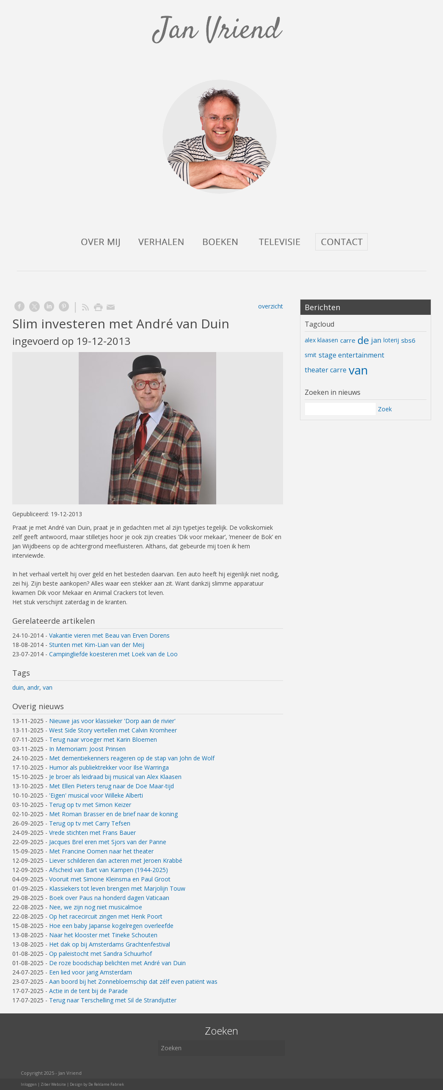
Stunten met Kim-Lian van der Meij (96, 645)
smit (310, 355)
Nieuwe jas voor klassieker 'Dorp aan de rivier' (112, 721)
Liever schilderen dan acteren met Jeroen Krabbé (115, 860)
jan (376, 340)
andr (33, 687)
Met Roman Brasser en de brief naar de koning (113, 814)
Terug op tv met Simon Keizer (90, 805)
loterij (391, 340)
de (363, 340)
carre (347, 340)
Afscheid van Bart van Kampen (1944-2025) (108, 870)
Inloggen (29, 1084)
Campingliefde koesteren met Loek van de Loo (113, 654)
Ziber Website (53, 1084)
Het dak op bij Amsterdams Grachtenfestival (109, 944)
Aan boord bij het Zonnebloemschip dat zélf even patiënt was (133, 981)
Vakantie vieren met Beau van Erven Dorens (109, 635)
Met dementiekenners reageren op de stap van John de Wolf (132, 758)
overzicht (270, 306)
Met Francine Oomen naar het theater (101, 851)
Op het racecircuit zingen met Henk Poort (105, 916)
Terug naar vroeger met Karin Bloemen (103, 739)
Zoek (385, 409)
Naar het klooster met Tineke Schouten (103, 935)
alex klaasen (321, 340)
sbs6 (408, 340)
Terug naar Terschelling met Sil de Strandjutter (112, 1000)
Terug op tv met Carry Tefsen (89, 823)
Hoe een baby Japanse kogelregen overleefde (111, 926)
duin (18, 687)
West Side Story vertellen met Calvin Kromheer (113, 730)
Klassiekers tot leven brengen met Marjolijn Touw (117, 888)
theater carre (326, 369)
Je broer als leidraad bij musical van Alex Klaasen (115, 777)
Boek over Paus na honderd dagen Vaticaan (109, 898)
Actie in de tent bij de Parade (88, 991)
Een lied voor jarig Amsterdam (90, 972)
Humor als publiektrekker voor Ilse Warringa (109, 767)
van (47, 687)
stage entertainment (351, 355)
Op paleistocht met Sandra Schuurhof (100, 954)
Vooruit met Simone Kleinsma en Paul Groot (110, 879)
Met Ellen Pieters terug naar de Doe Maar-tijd (111, 786)
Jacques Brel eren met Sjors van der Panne (107, 842)
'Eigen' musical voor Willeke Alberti (96, 795)
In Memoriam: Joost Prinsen (87, 749)
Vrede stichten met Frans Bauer (92, 833)
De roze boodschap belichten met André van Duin (117, 963)
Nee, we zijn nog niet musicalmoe (95, 907)
